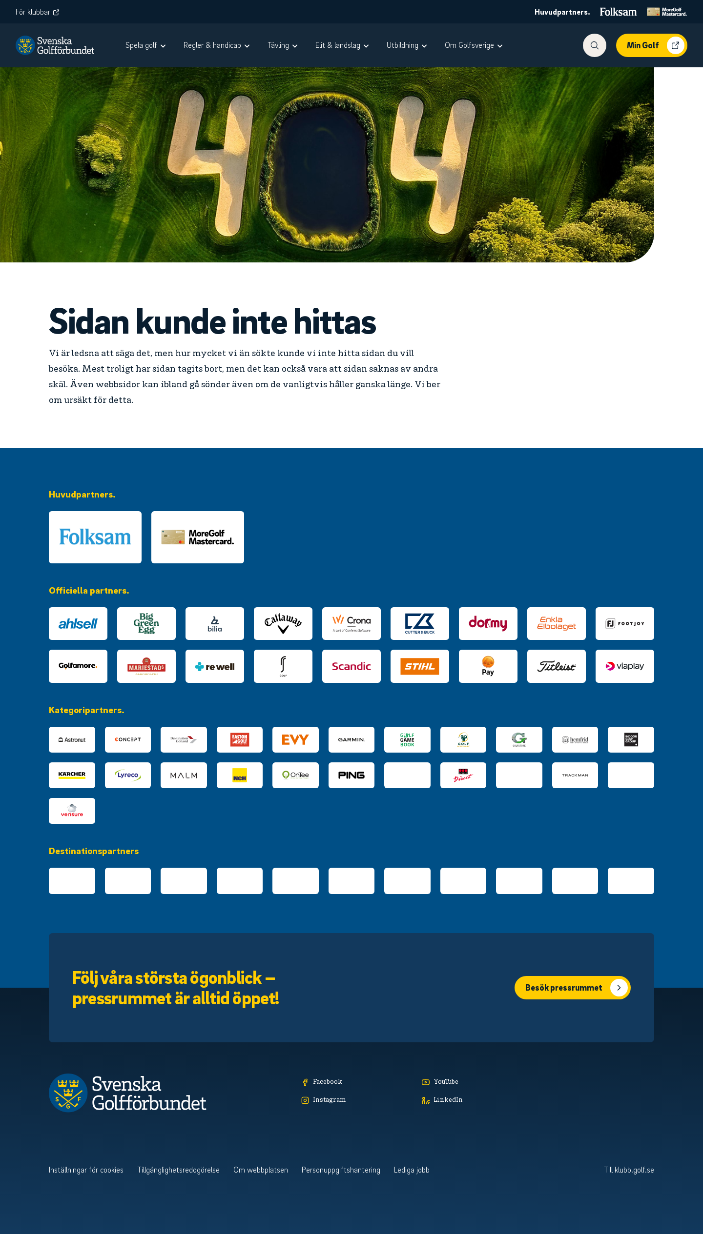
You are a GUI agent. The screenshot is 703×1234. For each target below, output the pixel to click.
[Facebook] (357, 1083)
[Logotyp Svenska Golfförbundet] (55, 45)
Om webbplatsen (260, 1169)
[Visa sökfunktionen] (594, 45)
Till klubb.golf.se (629, 1169)
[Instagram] (357, 1101)
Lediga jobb (412, 1169)
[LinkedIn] (477, 1101)
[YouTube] (477, 1083)
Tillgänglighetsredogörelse (178, 1169)
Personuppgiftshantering (341, 1169)
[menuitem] (147, 45)
